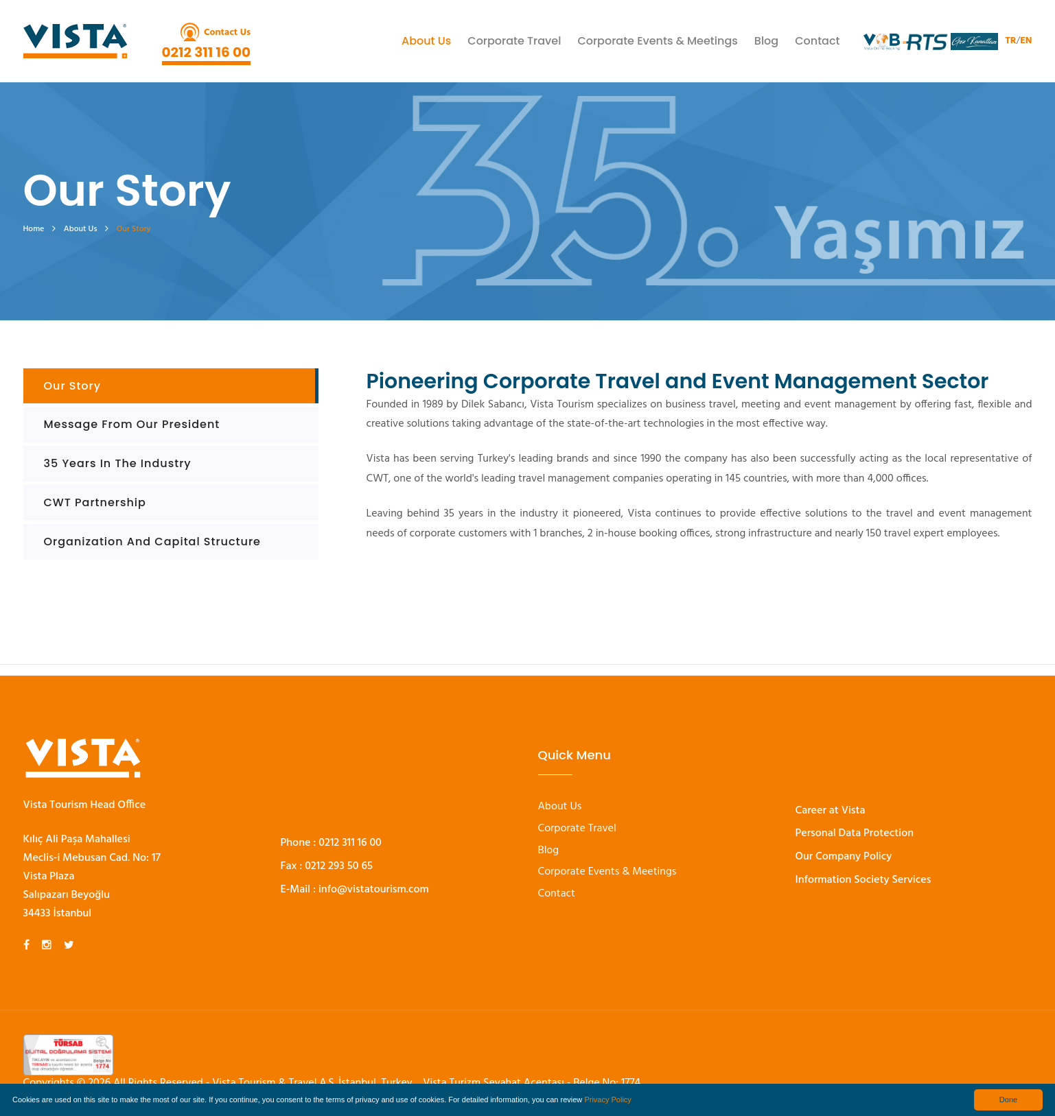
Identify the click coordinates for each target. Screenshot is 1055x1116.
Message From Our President (132, 424)
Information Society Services (863, 880)
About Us (426, 41)
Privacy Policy (607, 1099)
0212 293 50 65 (339, 866)
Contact (817, 41)
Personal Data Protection (855, 833)
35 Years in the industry (118, 463)
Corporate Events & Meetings (657, 41)
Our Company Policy (844, 857)
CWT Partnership (95, 502)
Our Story (73, 386)
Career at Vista (831, 811)
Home (34, 229)
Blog (766, 41)
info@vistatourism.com (373, 890)
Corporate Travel (514, 41)
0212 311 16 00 (206, 52)
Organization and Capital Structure (152, 541)
